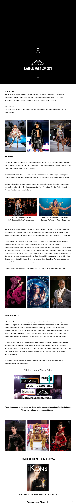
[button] (38, 78)
